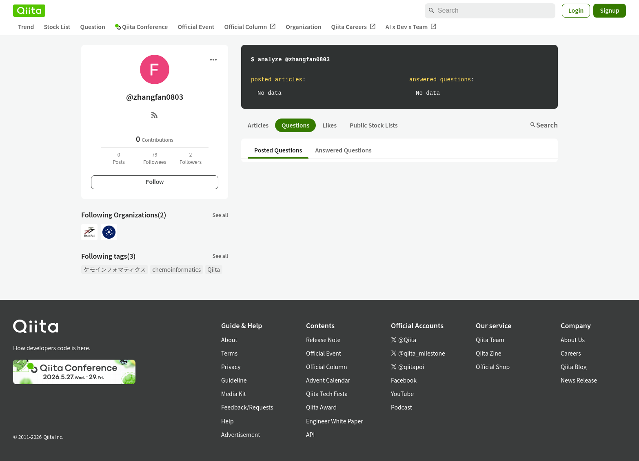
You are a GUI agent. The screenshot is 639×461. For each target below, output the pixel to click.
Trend (26, 26)
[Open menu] (213, 59)
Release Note (323, 340)
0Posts (119, 158)
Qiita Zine (488, 353)
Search (544, 125)
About (229, 340)
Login (576, 10)
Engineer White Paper (334, 421)
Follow (155, 182)
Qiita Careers (353, 26)
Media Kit (233, 393)
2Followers (191, 158)
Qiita (213, 269)
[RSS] (155, 115)
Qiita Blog (574, 367)
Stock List (57, 26)
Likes (329, 125)
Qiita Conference (141, 26)
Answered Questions (343, 150)
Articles (258, 125)
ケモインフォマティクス (115, 269)
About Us (573, 340)
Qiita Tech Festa (327, 393)
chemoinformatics (176, 269)
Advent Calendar (328, 380)
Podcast (401, 407)
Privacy (230, 367)
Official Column (250, 26)
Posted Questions (278, 150)
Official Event (196, 26)
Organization (303, 26)
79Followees (154, 158)
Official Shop (493, 367)
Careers (571, 353)
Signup (609, 10)
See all (220, 214)
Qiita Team (490, 340)
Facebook (404, 380)
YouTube (402, 393)
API (310, 434)
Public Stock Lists (374, 125)
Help (227, 421)
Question (92, 26)
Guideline (234, 380)
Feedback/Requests (247, 407)
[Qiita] (29, 10)
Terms (229, 353)
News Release (579, 380)
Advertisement (240, 434)
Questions (295, 125)
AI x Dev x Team (411, 26)
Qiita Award (321, 407)
